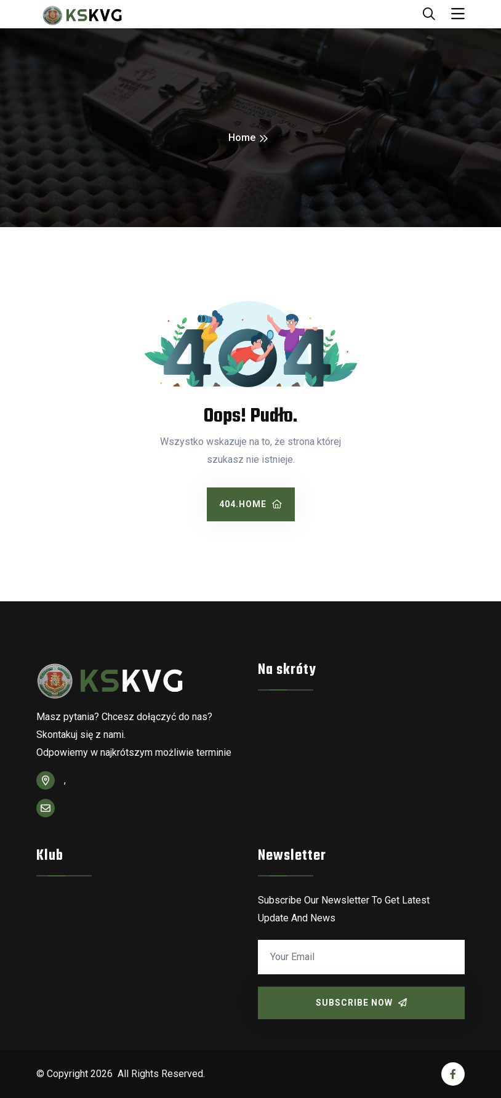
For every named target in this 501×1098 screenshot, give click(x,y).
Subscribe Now (361, 1003)
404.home (251, 504)
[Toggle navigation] (458, 14)
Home (241, 137)
